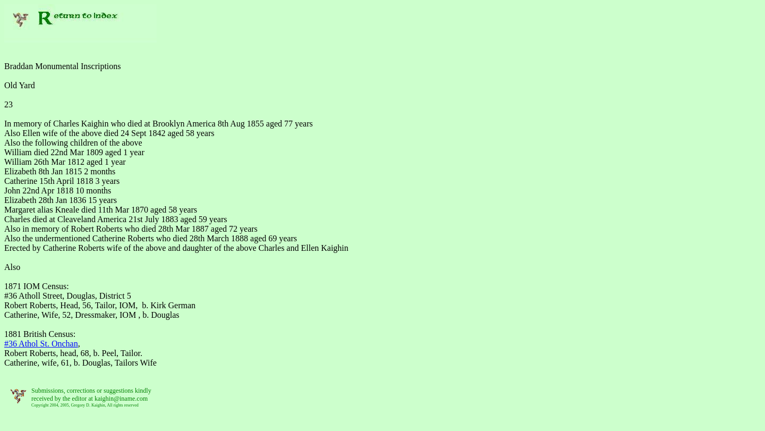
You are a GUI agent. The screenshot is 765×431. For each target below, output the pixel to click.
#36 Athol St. (41, 343)
